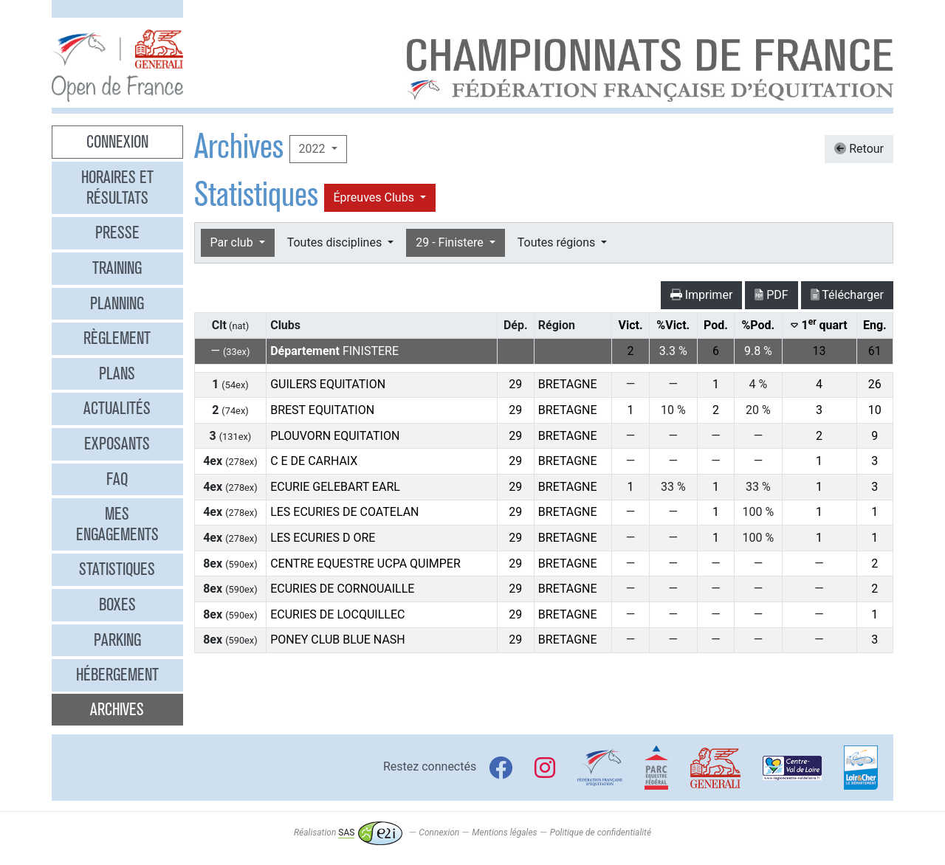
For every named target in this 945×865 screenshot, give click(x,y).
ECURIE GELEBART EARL (335, 487)
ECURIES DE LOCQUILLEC (337, 614)
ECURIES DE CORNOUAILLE (342, 589)
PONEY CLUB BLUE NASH (337, 640)
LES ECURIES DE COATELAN (344, 512)
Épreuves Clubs (375, 197)
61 (875, 351)
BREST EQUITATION (322, 410)
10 (875, 410)
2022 (314, 149)
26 (875, 384)
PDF (771, 295)
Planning (117, 303)
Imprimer (701, 295)
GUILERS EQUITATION (327, 384)
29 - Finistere (451, 242)
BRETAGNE (567, 384)
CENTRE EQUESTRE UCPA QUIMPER (365, 563)
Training (117, 268)
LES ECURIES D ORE (322, 538)
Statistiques (117, 569)
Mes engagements (117, 524)
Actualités (117, 408)
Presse (117, 232)
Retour (859, 149)
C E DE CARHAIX (313, 461)
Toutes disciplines (336, 242)
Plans (117, 373)
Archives (117, 709)
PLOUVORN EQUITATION (334, 436)
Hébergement (117, 674)
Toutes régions (558, 242)
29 (515, 384)
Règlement (117, 338)
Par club (233, 242)
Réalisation (348, 832)
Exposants (117, 443)
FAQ (117, 479)
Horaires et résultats (117, 187)
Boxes (117, 604)
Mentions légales (504, 832)
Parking (117, 640)
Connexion (117, 141)
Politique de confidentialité (600, 832)
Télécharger (847, 295)
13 (819, 351)
